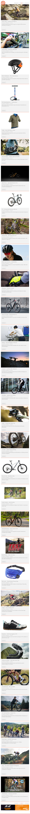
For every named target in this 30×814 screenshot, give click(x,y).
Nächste (28, 803)
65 (25, 803)
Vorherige (16, 803)
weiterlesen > (4, 29)
